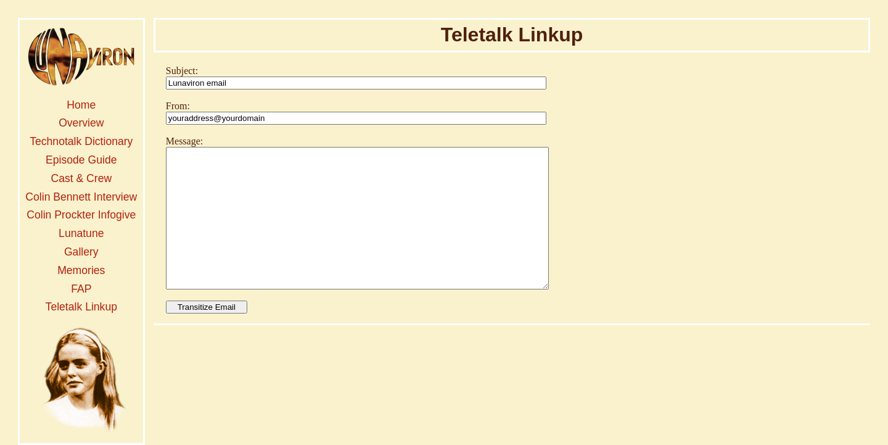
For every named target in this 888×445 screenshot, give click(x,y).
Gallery (81, 252)
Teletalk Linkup (81, 307)
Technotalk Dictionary (81, 141)
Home (81, 105)
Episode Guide (81, 160)
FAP (81, 289)
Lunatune (81, 233)
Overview (81, 123)
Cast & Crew (81, 178)
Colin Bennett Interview (81, 197)
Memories (81, 270)
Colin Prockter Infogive (81, 215)
